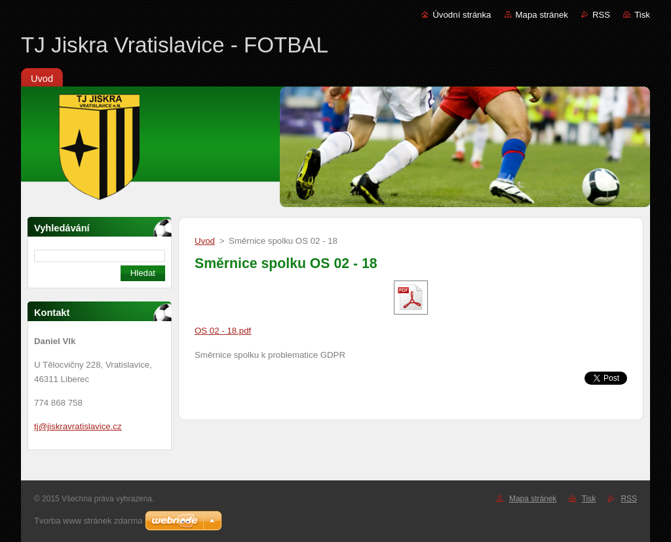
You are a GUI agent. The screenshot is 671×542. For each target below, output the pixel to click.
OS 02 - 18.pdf (223, 331)
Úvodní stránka (461, 15)
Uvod (205, 241)
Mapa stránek (542, 15)
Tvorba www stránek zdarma (88, 521)
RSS (601, 15)
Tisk (642, 15)
